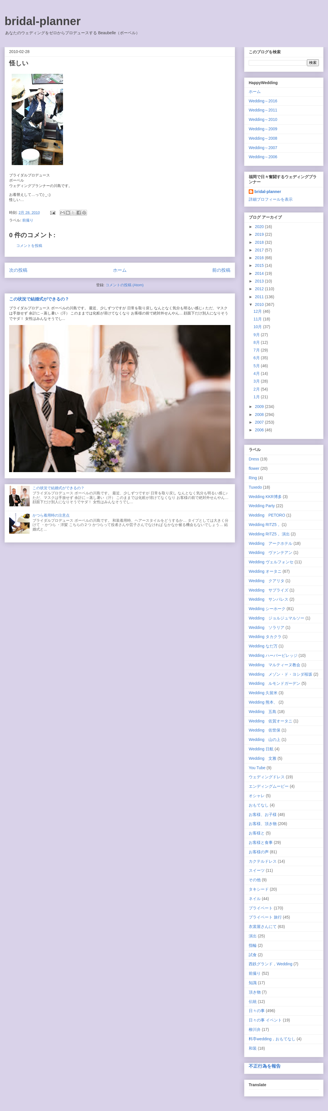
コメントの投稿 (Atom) (125, 285)
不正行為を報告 (265, 1066)
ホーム (120, 270)
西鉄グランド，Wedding (270, 964)
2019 (260, 234)
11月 (258, 319)
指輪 (253, 945)
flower (254, 468)
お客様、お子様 (263, 814)
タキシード (259, 889)
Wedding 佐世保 (264, 730)
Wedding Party (262, 505)
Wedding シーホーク (267, 608)
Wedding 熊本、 (263, 702)
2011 (260, 296)
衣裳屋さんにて (263, 926)
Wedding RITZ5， (265, 524)
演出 (253, 936)
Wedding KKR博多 (265, 496)
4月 (257, 373)
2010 (260, 304)
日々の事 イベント (265, 1020)
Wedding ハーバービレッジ (273, 655)
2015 (260, 265)
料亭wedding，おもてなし (272, 1039)
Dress (254, 459)
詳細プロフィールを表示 (271, 199)
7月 (257, 350)
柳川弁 (255, 1029)
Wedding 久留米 (263, 692)
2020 (260, 226)
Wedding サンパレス (268, 599)
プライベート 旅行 (265, 917)
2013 (260, 281)
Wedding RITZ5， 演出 (269, 534)
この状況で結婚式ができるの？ (39, 298)
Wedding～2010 (263, 119)
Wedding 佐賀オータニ (270, 721)
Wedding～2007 (263, 147)
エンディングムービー (269, 786)
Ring (253, 478)
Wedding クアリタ (266, 580)
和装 (253, 1048)
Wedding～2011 (263, 110)
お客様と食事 (261, 842)
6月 (257, 358)
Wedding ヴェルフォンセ (271, 562)
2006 (260, 430)
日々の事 (257, 1010)
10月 (258, 326)
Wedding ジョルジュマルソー (276, 618)
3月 (257, 381)
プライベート (261, 908)
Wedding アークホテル (270, 543)
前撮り (27, 220)
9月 (257, 334)
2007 (260, 422)
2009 (260, 406)
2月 (257, 389)
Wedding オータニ (265, 571)
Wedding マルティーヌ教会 (274, 665)
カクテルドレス (263, 861)
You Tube (257, 767)
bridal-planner (43, 21)
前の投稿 (221, 270)
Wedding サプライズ (268, 590)
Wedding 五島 (262, 711)
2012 (260, 289)
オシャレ (257, 795)
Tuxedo (255, 487)
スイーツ (257, 870)
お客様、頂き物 (263, 823)
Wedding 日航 (261, 749)
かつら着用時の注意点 (51, 515)
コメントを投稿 (29, 245)
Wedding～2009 (263, 129)
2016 (260, 257)
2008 (260, 414)
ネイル (255, 898)
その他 (255, 880)
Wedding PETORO (267, 515)
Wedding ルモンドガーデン (274, 683)
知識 (253, 982)
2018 (260, 242)
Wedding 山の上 (264, 739)
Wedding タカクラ (265, 636)
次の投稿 (18, 270)
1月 (257, 397)
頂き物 (255, 992)
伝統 (253, 1001)
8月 (257, 342)
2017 (260, 250)
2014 (260, 273)
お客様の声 (259, 852)
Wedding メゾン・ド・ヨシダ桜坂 (280, 674)
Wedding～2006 (263, 157)
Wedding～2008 (263, 138)
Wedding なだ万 (263, 646)
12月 (258, 311)
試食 (253, 954)
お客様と (257, 833)
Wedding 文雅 (262, 758)
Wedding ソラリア (266, 627)
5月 (257, 365)
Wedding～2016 (263, 101)
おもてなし (259, 805)
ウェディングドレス (267, 777)
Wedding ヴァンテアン (270, 552)
